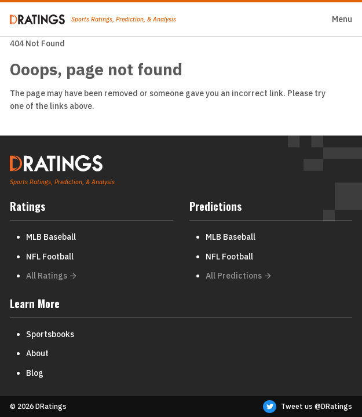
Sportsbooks (50, 334)
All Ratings (51, 275)
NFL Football (50, 256)
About (37, 353)
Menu (342, 19)
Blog (34, 373)
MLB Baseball (51, 237)
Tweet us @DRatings (307, 406)
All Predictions (238, 275)
